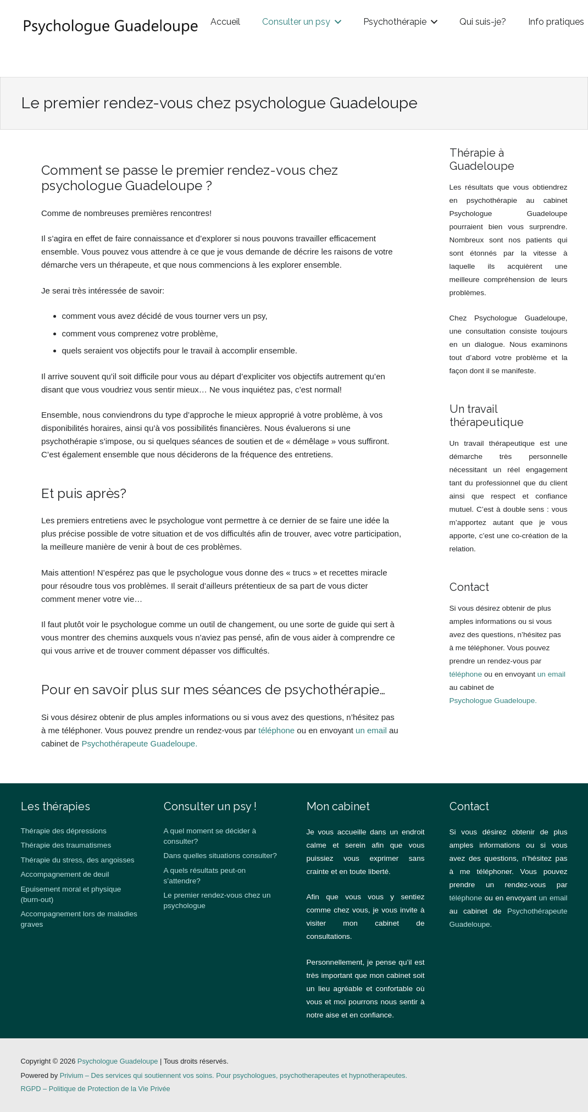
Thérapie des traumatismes (66, 845)
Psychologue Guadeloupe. (493, 700)
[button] (196, 60)
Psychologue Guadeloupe (117, 1061)
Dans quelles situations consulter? (220, 855)
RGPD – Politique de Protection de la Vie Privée (95, 1089)
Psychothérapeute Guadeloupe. (139, 743)
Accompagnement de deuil (65, 874)
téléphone (276, 730)
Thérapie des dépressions (64, 831)
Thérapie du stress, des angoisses (78, 860)
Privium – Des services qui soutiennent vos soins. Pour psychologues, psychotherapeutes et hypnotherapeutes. (233, 1075)
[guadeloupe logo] (154, 27)
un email (371, 730)
